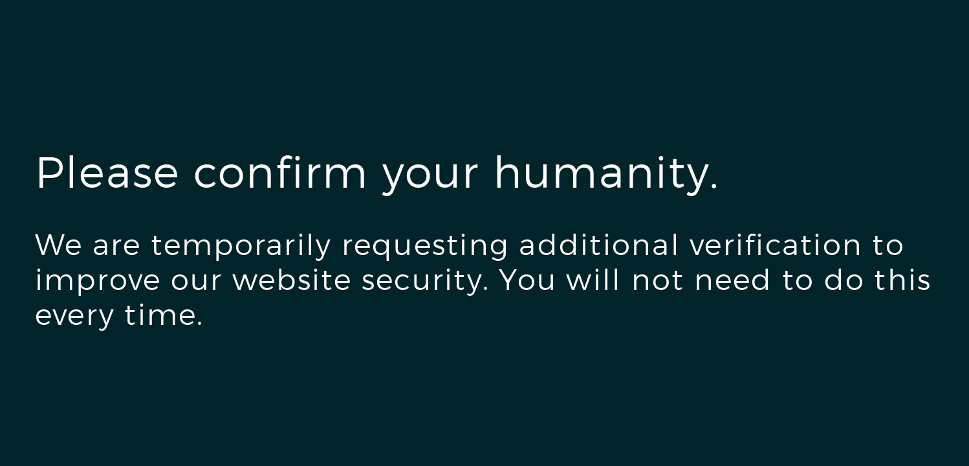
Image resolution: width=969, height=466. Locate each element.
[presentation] (133, 389)
